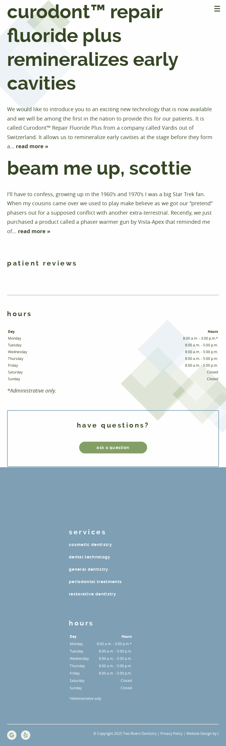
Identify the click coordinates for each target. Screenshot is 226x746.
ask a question (113, 447)
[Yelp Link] (25, 735)
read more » (32, 146)
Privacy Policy (171, 733)
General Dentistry (89, 569)
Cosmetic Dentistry (90, 544)
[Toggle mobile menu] (217, 8)
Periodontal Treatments (95, 581)
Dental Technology (90, 557)
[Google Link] (11, 735)
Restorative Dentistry (92, 594)
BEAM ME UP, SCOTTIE (99, 168)
